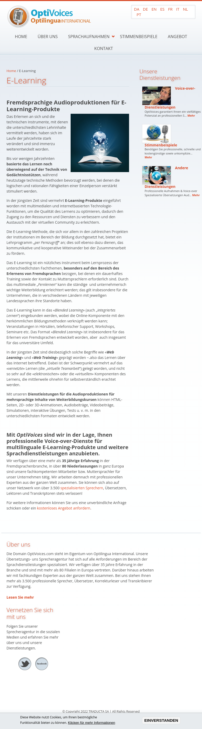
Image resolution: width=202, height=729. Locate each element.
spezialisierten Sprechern (81, 487)
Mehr (191, 115)
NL (185, 9)
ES (162, 9)
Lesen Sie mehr (20, 597)
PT (139, 14)
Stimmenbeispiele (138, 36)
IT (177, 9)
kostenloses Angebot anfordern (63, 508)
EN (154, 9)
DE (145, 9)
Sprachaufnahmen (89, 36)
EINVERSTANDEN (161, 721)
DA (136, 9)
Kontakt (103, 48)
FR (170, 9)
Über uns (48, 36)
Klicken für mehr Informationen (91, 723)
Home (21, 36)
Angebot (177, 36)
